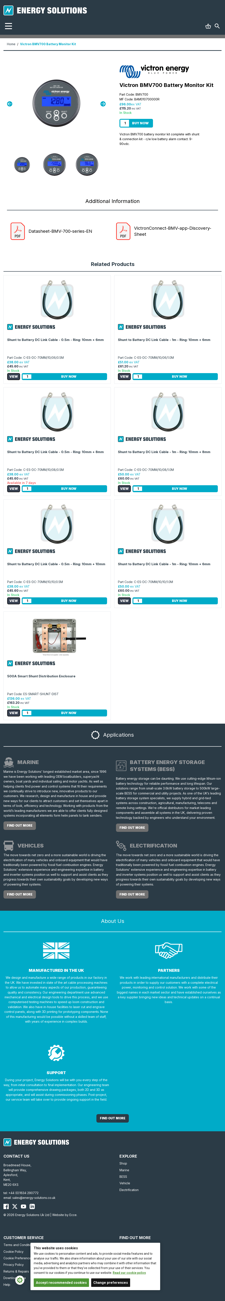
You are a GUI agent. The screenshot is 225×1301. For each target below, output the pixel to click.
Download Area (14, 1278)
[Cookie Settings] (19, 1280)
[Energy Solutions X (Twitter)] (14, 1206)
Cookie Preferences (18, 1258)
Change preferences (110, 1283)
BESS (123, 1176)
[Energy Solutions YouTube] (23, 1206)
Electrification (129, 1190)
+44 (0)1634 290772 (23, 1193)
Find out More (112, 1118)
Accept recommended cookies (61, 1283)
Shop (123, 1163)
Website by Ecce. (64, 1215)
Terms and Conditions (19, 1245)
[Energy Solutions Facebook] (6, 1206)
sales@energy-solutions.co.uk (33, 1198)
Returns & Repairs (16, 1271)
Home (11, 44)
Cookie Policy (13, 1251)
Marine (124, 1170)
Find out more (19, 825)
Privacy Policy (13, 1264)
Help (6, 1284)
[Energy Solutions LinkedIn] (32, 1206)
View (13, 376)
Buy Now (140, 123)
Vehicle (124, 1183)
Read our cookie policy (129, 1272)
